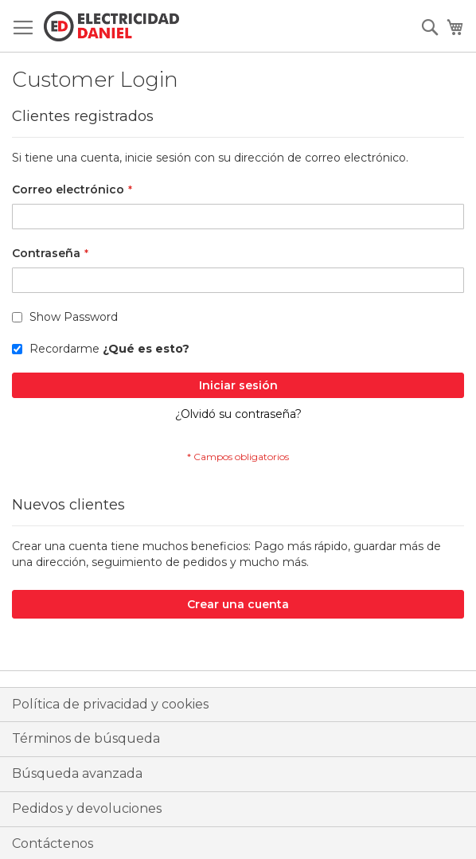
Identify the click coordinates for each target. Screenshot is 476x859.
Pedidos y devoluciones (87, 808)
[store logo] (111, 26)
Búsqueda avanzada (77, 773)
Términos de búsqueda (86, 738)
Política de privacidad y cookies (110, 704)
